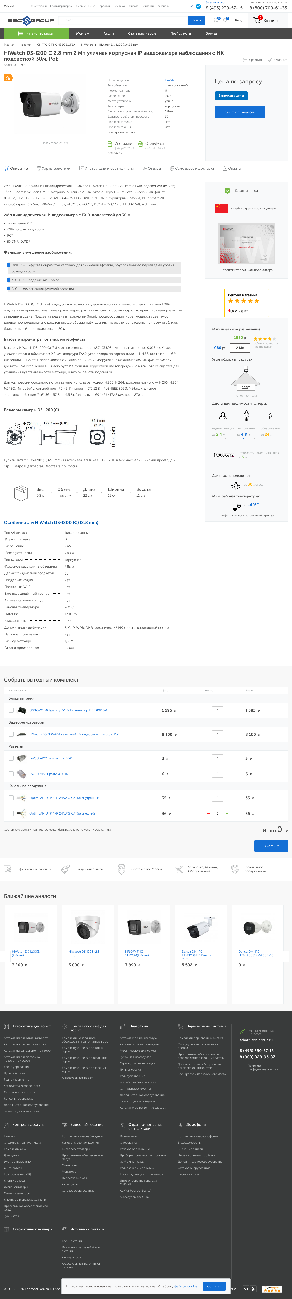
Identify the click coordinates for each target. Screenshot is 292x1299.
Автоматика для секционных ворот (28, 1050)
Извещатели (128, 1136)
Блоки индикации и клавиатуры (142, 1174)
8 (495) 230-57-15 (224, 8)
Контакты (148, 6)
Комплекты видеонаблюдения (82, 1136)
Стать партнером (61, 6)
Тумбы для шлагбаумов (135, 1057)
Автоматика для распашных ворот (27, 1044)
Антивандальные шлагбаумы (139, 1044)
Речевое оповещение (135, 1149)
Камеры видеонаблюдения (80, 1142)
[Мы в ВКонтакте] (246, 1288)
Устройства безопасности (22, 1086)
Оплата (133, 6)
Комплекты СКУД (15, 1149)
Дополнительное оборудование (26, 1105)
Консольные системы (19, 1098)
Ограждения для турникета (22, 1142)
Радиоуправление (16, 1079)
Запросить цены (231, 95)
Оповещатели (129, 1142)
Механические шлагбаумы (138, 1050)
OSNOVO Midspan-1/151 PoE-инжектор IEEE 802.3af (68, 710)
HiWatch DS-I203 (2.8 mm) (84, 953)
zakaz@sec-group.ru (256, 1040)
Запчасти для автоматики (21, 1111)
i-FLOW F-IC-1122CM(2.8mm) (137, 953)
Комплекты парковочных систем (200, 1038)
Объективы (69, 1165)
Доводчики (11, 1155)
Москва (9, 6)
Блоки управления (16, 1067)
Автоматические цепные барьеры (143, 1107)
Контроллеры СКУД (17, 1174)
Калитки (9, 1136)
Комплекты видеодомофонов (198, 1136)
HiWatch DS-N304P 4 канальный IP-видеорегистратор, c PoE (74, 734)
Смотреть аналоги (240, 112)
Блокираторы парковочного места (202, 1074)
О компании (39, 6)
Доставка (119, 6)
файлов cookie (185, 1286)
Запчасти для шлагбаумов (137, 1101)
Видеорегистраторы (76, 1149)
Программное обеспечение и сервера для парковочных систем (201, 1055)
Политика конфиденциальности (263, 1067)
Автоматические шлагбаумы (139, 1038)
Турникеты (11, 1216)
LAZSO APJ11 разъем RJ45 (48, 774)
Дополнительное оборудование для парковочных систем (200, 1065)
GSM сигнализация (133, 1161)
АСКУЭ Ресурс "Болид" (135, 1190)
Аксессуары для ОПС (134, 1197)
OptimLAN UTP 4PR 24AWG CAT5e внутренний (64, 798)
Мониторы (69, 1171)
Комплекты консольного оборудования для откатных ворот (85, 1039)
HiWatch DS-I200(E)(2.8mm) (26, 953)
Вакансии (163, 6)
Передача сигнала (74, 1178)
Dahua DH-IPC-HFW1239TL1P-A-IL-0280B (196, 955)
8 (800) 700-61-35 (268, 8)
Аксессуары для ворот (77, 1077)
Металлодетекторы (17, 1193)
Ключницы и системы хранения (25, 1199)
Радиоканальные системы (138, 1168)
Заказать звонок (216, 2)
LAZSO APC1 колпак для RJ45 (51, 758)
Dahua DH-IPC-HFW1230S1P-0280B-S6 (256, 953)
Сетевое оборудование (78, 1190)
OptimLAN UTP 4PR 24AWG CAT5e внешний (62, 813)
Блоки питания (72, 1241)
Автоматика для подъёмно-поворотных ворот (22, 1058)
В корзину (271, 846)
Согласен (214, 1286)
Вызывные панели (190, 1149)
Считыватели (13, 1168)
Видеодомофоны (189, 1142)
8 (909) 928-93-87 (257, 1056)
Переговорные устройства (196, 1155)
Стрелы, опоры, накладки (137, 1063)
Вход (238, 20)
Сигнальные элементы (19, 1092)
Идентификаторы (16, 1187)
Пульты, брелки (14, 1073)
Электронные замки (17, 1161)
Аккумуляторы (71, 1257)
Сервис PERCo (85, 6)
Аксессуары (70, 1184)
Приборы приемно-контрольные (143, 1155)
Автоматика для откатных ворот (26, 1038)
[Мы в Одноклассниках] (253, 1288)
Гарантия (104, 6)
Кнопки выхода (14, 1180)
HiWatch (170, 80)
